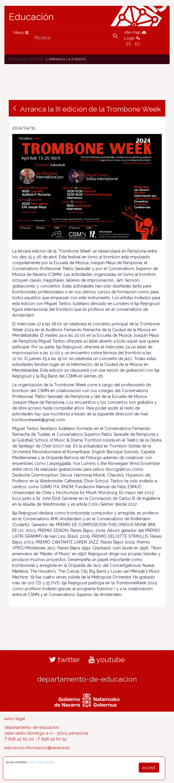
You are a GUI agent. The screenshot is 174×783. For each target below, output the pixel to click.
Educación (31, 17)
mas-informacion (41, 762)
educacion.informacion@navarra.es (37, 747)
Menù (21, 32)
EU (137, 44)
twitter (64, 659)
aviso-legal (14, 718)
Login (132, 38)
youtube (107, 659)
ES (128, 44)
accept (149, 767)
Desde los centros (26, 59)
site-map (135, 32)
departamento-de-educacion (87, 679)
